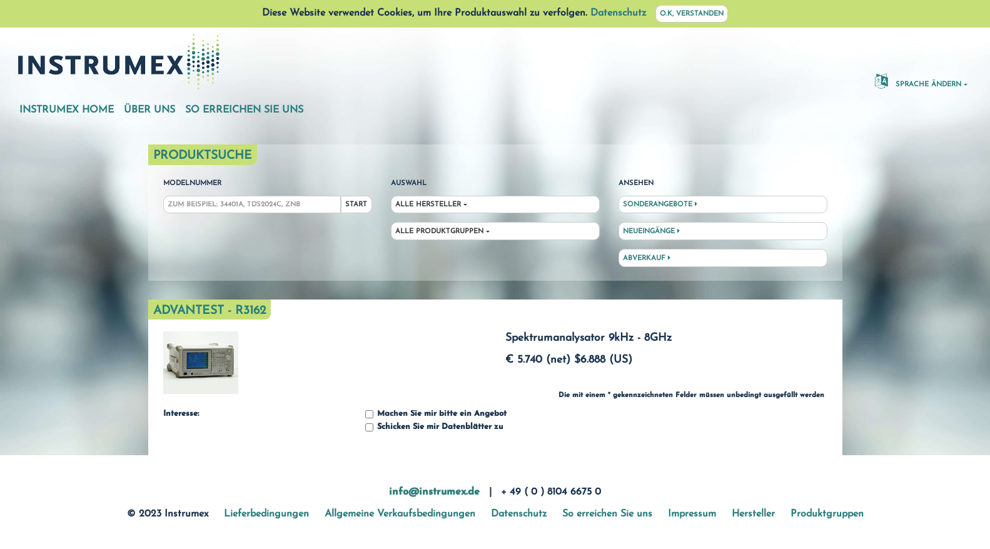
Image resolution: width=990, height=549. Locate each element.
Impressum (692, 514)
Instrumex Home (66, 110)
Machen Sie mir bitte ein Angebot (436, 414)
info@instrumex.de (434, 492)
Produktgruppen (827, 514)
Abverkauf (646, 258)
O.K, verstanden (692, 14)
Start (356, 204)
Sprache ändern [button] (918, 80)
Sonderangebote (660, 204)
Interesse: (181, 414)
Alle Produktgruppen (439, 231)
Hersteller (753, 514)
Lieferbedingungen (266, 514)
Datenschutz (618, 13)
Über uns (149, 110)
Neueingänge (651, 231)
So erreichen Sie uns (244, 110)
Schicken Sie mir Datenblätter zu (434, 427)
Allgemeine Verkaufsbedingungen (400, 514)
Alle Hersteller (428, 204)
